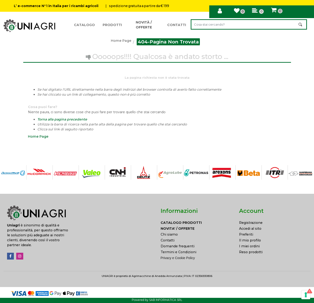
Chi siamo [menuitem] (169, 234)
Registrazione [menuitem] (251, 223)
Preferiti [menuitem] (246, 234)
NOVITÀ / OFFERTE (144, 24)
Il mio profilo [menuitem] (250, 240)
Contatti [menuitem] (167, 240)
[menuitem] (196, 223)
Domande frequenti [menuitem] (177, 246)
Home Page (121, 41)
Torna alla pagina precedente (62, 119)
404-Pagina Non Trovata (168, 42)
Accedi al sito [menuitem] (250, 228)
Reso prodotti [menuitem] (251, 252)
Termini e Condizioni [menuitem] (178, 252)
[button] (301, 24)
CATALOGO (84, 25)
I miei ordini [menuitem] (249, 246)
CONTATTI (176, 25)
